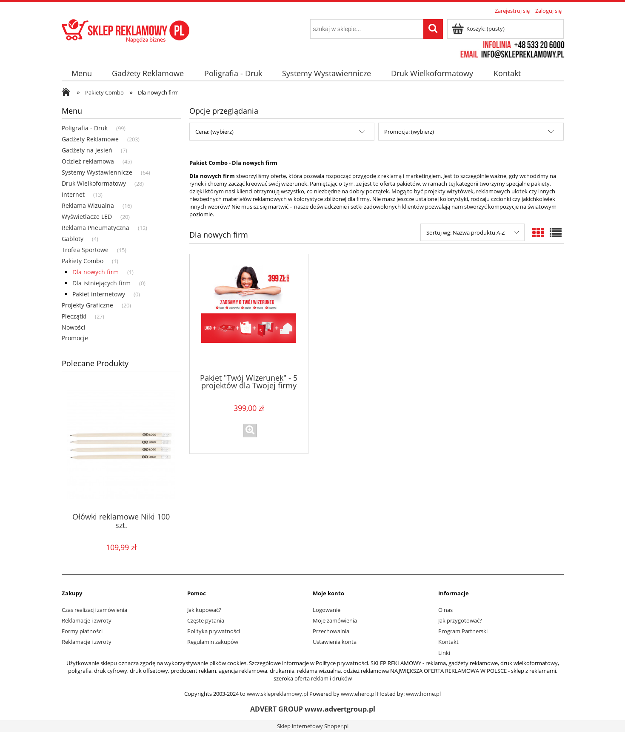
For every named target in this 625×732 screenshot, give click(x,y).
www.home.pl (423, 694)
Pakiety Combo (82, 261)
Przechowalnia (331, 631)
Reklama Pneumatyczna (95, 228)
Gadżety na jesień (87, 150)
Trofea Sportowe (85, 250)
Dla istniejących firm (101, 283)
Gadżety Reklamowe (90, 139)
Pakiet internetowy (98, 294)
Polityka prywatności (213, 631)
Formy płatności (82, 631)
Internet (73, 194)
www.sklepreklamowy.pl (277, 694)
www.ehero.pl (358, 694)
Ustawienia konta (335, 642)
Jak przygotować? (460, 620)
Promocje (75, 338)
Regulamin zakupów (212, 642)
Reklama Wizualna (88, 205)
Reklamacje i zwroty (86, 620)
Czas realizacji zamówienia (94, 610)
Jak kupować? (204, 610)
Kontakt (448, 642)
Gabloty (72, 239)
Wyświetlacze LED (87, 216)
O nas (445, 610)
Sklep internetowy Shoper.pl (312, 726)
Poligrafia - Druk (85, 128)
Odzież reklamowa (88, 161)
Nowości (74, 327)
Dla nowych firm (95, 272)
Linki (444, 653)
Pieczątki (74, 316)
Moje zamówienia (335, 620)
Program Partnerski (463, 631)
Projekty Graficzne (87, 305)
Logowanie (326, 610)
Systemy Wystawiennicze (97, 172)
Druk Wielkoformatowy (94, 183)
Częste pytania (205, 620)
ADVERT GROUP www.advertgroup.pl (312, 709)
